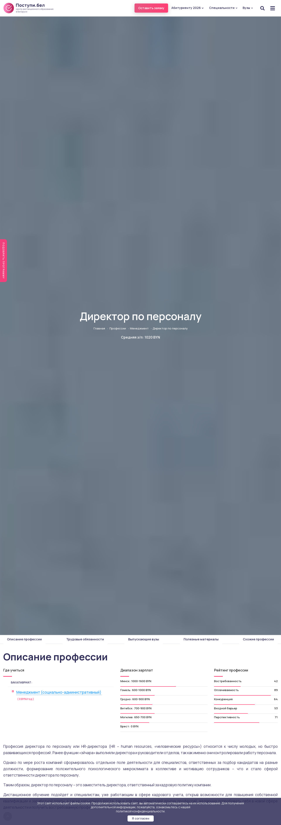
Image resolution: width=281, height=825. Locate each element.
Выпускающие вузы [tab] (143, 639)
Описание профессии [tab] (24, 639)
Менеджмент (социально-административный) (58, 692)
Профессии (117, 328)
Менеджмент (139, 328)
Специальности (223, 8)
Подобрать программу (3, 260)
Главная (99, 328)
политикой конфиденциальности (140, 811)
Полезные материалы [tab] (201, 639)
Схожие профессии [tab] (258, 639)
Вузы (248, 8)
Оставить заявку (151, 8)
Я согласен (140, 818)
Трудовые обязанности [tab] (85, 639)
